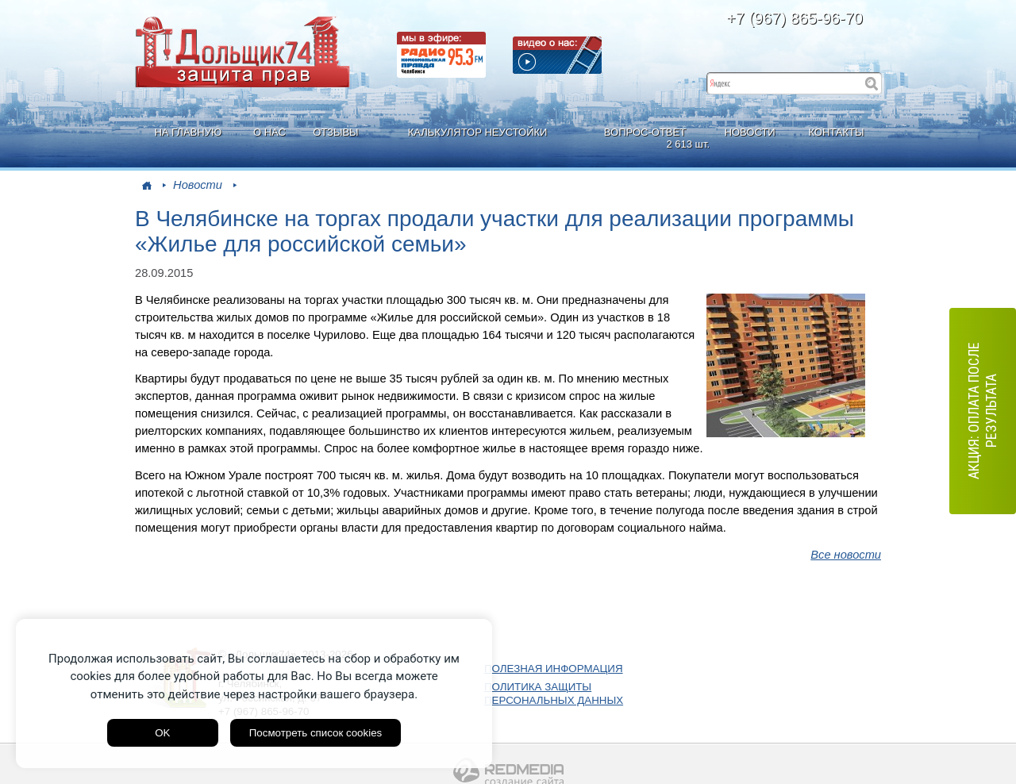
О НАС (269, 132)
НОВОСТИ (750, 132)
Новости (197, 185)
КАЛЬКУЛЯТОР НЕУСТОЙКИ (478, 132)
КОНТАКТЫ (836, 132)
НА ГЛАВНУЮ (187, 132)
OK (162, 733)
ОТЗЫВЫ (335, 132)
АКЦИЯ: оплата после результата (982, 410)
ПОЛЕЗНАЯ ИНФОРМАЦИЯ (553, 668)
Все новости (845, 554)
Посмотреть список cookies (315, 733)
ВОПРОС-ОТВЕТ (647, 138)
